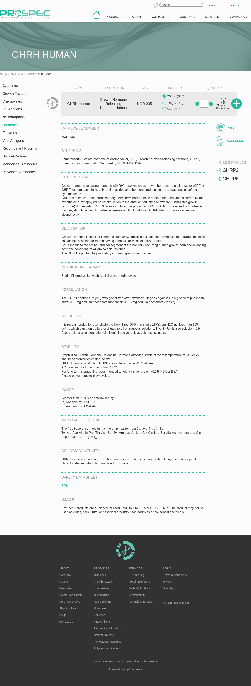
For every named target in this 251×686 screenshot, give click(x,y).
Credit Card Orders (71, 595)
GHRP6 (230, 178)
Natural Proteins (15, 156)
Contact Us (66, 621)
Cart (236, 5)
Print (231, 127)
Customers (66, 588)
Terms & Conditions (175, 575)
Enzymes (9, 133)
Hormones (10, 125)
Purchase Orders (69, 601)
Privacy (167, 581)
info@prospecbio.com (176, 602)
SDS (64, 485)
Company (65, 575)
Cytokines (10, 86)
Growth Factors (14, 94)
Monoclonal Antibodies (20, 164)
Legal (167, 568)
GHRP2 (230, 170)
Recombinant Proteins (19, 148)
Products (101, 568)
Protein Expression (140, 581)
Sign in (213, 5)
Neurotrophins (13, 117)
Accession (235, 140)
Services (135, 568)
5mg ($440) (172, 109)
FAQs (62, 615)
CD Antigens (12, 109)
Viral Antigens (13, 141)
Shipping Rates (68, 608)
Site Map (168, 588)
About (64, 568)
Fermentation (136, 595)
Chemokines (12, 101)
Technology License (140, 601)
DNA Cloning (136, 575)
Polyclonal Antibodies (19, 172)
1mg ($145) (172, 103)
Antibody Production (140, 588)
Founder (64, 581)
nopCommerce (133, 669)
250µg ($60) (173, 96)
